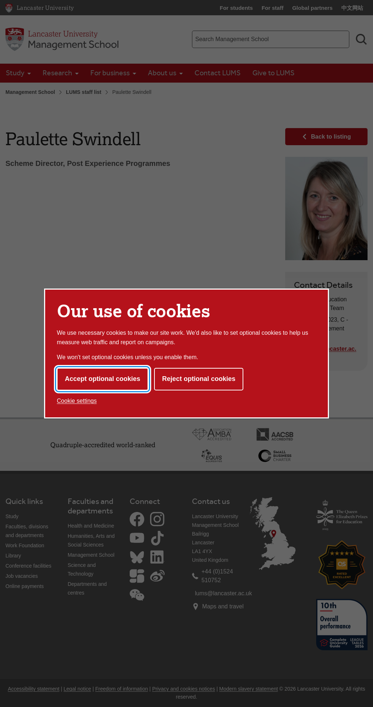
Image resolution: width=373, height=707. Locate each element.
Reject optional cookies (198, 378)
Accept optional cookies (102, 378)
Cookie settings (77, 401)
